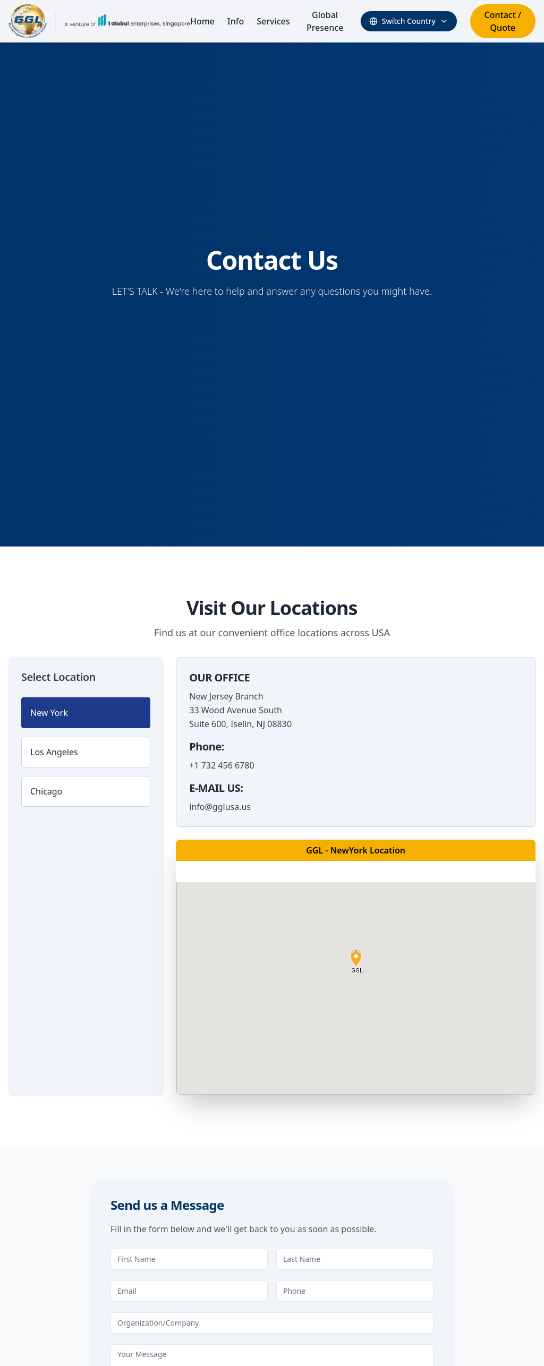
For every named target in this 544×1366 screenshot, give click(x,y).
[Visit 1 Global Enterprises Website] (127, 21)
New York (49, 713)
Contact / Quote (503, 21)
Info (235, 21)
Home (202, 21)
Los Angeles (54, 752)
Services (273, 21)
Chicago (46, 791)
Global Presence (325, 21)
